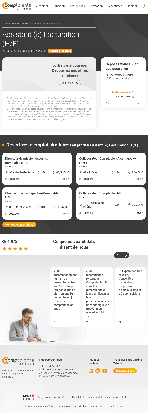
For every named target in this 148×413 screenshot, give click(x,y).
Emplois (19, 23)
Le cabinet (41, 6)
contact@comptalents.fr (60, 369)
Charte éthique (116, 406)
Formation (96, 6)
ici (81, 114)
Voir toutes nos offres (19, 224)
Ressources (114, 6)
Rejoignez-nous (125, 370)
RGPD (103, 406)
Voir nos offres (70, 82)
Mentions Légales (88, 406)
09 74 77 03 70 (53, 366)
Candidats (59, 6)
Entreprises (77, 6)
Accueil (6, 23)
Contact (132, 6)
